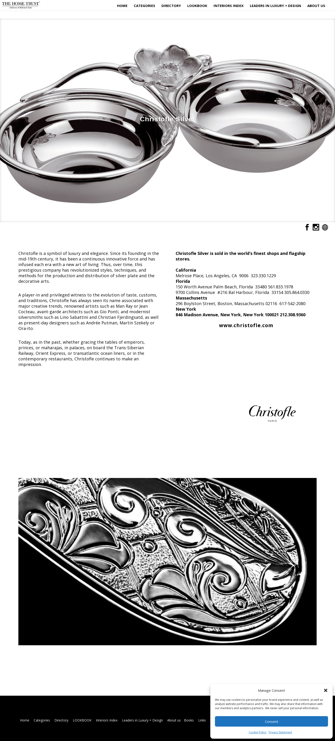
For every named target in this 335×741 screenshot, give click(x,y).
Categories (143, 5)
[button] (325, 690)
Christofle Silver (167, 119)
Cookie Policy (257, 732)
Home (121, 5)
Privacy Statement (280, 732)
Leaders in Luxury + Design (274, 5)
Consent (271, 721)
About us (316, 5)
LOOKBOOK (197, 5)
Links (202, 720)
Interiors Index (228, 5)
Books (189, 720)
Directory (170, 5)
